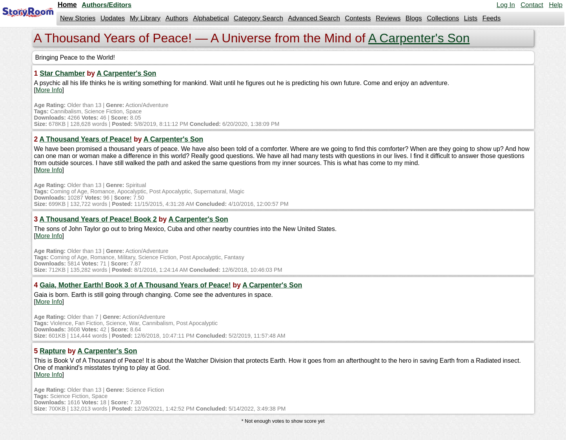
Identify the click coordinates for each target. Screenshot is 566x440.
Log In (506, 5)
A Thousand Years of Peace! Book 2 (98, 219)
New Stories (77, 18)
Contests (358, 18)
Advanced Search (314, 18)
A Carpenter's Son (419, 38)
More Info (49, 90)
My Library (145, 18)
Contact (532, 5)
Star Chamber (62, 73)
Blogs (414, 18)
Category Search (258, 18)
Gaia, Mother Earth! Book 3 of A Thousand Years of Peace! (135, 285)
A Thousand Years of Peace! (86, 139)
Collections (443, 18)
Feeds (491, 18)
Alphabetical (211, 18)
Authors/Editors (106, 5)
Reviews (388, 18)
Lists (471, 18)
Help (555, 5)
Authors (177, 18)
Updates (112, 18)
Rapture (53, 351)
